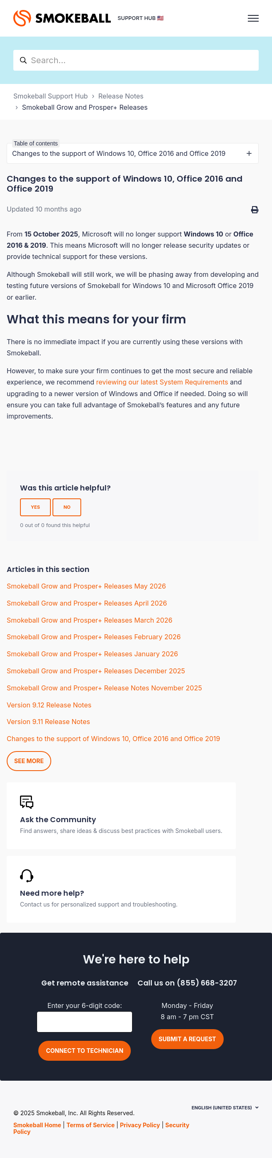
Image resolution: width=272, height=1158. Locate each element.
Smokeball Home (37, 1124)
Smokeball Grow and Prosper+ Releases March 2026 (89, 620)
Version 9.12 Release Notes (49, 705)
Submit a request (187, 1038)
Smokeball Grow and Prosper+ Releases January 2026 (92, 654)
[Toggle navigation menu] (253, 18)
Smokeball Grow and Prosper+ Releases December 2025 (96, 671)
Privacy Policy (140, 1124)
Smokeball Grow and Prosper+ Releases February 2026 (94, 637)
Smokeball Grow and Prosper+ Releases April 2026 (87, 603)
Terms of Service (90, 1124)
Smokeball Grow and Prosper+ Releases (85, 107)
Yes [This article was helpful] (35, 507)
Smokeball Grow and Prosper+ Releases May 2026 (86, 586)
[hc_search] (136, 60)
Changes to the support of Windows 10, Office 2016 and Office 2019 (113, 738)
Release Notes (121, 96)
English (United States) (222, 1108)
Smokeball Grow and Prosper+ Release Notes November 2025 (104, 688)
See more (29, 760)
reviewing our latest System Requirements (162, 382)
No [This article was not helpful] (66, 507)
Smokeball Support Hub (50, 96)
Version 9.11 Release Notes (48, 721)
